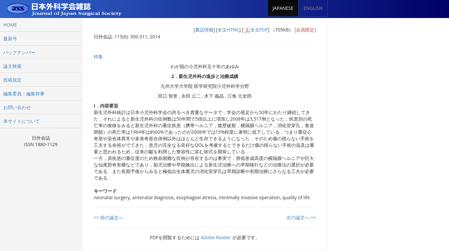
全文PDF (259, 30)
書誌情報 (204, 30)
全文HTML (228, 30)
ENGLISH (312, 8)
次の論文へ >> (301, 217)
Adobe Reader (216, 237)
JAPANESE (283, 8)
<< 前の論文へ (108, 217)
